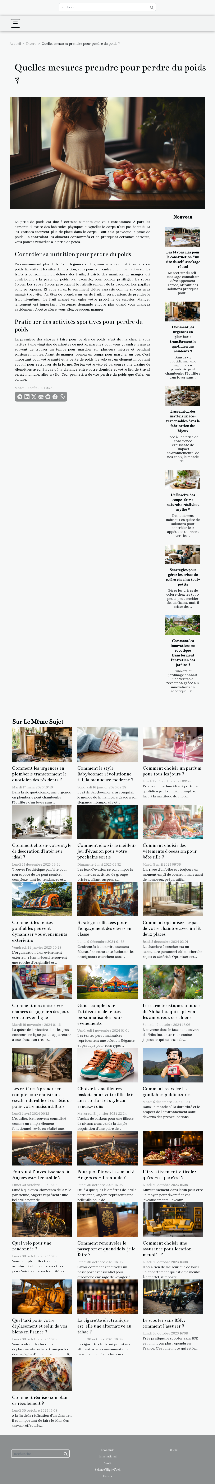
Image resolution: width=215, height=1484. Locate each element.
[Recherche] (107, 7)
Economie (107, 1450)
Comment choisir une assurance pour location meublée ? (167, 1249)
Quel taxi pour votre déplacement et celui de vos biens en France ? (39, 1326)
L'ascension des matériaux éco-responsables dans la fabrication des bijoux (183, 421)
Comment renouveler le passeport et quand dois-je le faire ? (106, 1249)
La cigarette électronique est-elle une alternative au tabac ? (104, 1326)
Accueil (15, 43)
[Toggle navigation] (15, 23)
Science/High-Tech (107, 1469)
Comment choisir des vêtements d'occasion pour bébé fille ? (170, 851)
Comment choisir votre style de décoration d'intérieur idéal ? (41, 851)
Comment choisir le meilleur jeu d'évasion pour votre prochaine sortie (106, 851)
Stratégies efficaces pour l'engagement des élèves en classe (104, 928)
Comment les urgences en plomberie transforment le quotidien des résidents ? (39, 774)
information (129, 269)
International (107, 1456)
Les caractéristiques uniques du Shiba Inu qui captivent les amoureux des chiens (171, 1011)
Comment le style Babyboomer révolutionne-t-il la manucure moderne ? (105, 774)
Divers (31, 43)
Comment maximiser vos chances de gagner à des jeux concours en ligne (40, 1011)
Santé (107, 1463)
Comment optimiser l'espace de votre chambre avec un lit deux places (172, 928)
